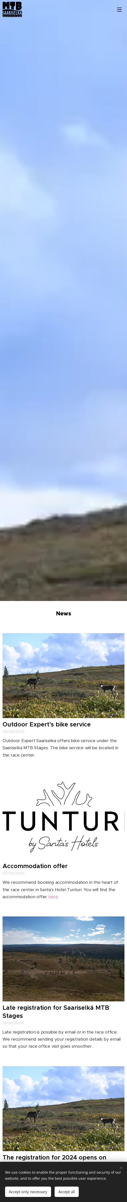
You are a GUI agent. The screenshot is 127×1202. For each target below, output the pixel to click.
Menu (119, 9)
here (53, 896)
